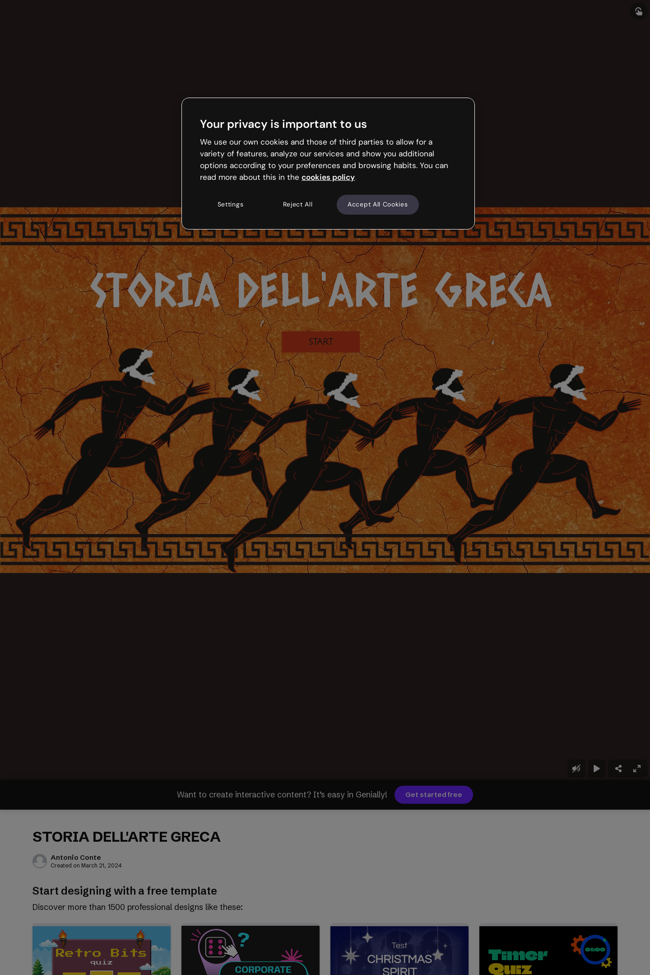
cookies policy (328, 177)
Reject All (298, 204)
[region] (328, 164)
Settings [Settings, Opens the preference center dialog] (231, 204)
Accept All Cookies (378, 204)
